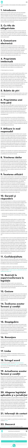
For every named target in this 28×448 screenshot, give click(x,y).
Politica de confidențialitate (14, 432)
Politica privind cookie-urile (13, 364)
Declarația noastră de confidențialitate (16, 269)
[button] (26, 435)
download (7, 426)
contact (6, 420)
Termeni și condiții (14, 431)
